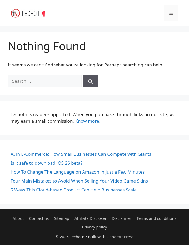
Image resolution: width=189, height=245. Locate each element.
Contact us (39, 218)
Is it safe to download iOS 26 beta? (46, 163)
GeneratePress (120, 236)
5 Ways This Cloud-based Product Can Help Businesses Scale (74, 190)
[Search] (90, 81)
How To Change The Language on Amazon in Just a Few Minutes (78, 172)
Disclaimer (121, 218)
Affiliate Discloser (90, 218)
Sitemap (61, 218)
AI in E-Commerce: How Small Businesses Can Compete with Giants (81, 154)
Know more (87, 121)
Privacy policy (94, 227)
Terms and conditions (156, 218)
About (18, 218)
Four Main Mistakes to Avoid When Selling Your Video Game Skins (79, 181)
